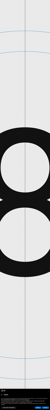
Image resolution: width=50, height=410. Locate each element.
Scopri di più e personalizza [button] (8, 407)
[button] (48, 391)
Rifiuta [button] (38, 407)
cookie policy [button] (26, 399)
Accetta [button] (45, 407)
